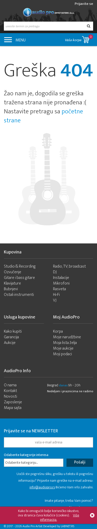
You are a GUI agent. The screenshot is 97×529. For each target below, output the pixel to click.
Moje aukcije (63, 348)
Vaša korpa (79, 38)
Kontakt (10, 390)
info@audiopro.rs (42, 487)
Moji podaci (62, 354)
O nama (10, 385)
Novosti (10, 396)
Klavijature (12, 283)
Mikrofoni (61, 283)
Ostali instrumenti (19, 294)
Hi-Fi (56, 294)
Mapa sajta (12, 407)
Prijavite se (84, 4)
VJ (54, 300)
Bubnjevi (11, 289)
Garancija (11, 337)
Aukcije (10, 342)
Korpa (58, 331)
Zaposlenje (13, 402)
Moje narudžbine (67, 337)
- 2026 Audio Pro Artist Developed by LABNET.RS (44, 526)
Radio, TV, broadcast (69, 266)
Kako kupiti (13, 331)
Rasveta (59, 289)
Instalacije (61, 277)
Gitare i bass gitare (19, 277)
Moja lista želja (65, 342)
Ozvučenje (12, 272)
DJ (55, 272)
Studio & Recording (20, 266)
